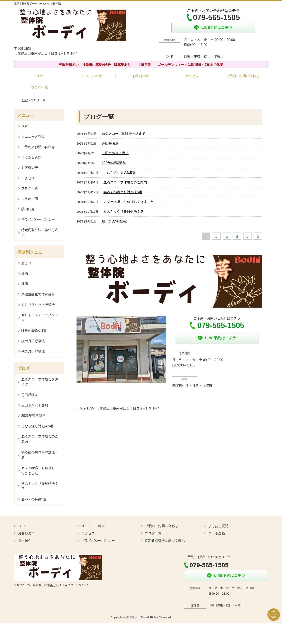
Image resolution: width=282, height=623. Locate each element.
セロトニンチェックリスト (39, 317)
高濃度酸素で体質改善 (38, 294)
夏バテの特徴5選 (114, 221)
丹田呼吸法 (110, 143)
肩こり (26, 263)
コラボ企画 (29, 199)
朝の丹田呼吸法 (33, 351)
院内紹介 (28, 209)
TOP (39, 76)
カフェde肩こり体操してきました (128, 201)
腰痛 (24, 273)
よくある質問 (31, 157)
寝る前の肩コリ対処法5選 (122, 192)
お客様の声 (141, 76)
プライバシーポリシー (38, 219)
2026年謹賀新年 (114, 163)
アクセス (191, 76)
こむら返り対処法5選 (119, 172)
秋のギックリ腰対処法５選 (123, 211)
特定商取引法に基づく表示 (39, 232)
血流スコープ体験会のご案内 (125, 182)
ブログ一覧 (39, 87)
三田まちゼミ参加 (115, 153)
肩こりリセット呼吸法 (38, 304)
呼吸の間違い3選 (34, 330)
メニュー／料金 (90, 76)
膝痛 (24, 284)
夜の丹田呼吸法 (33, 341)
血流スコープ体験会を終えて (123, 133)
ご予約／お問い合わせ (242, 76)
